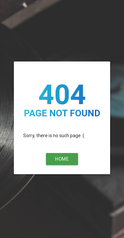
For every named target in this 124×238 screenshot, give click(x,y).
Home (62, 159)
